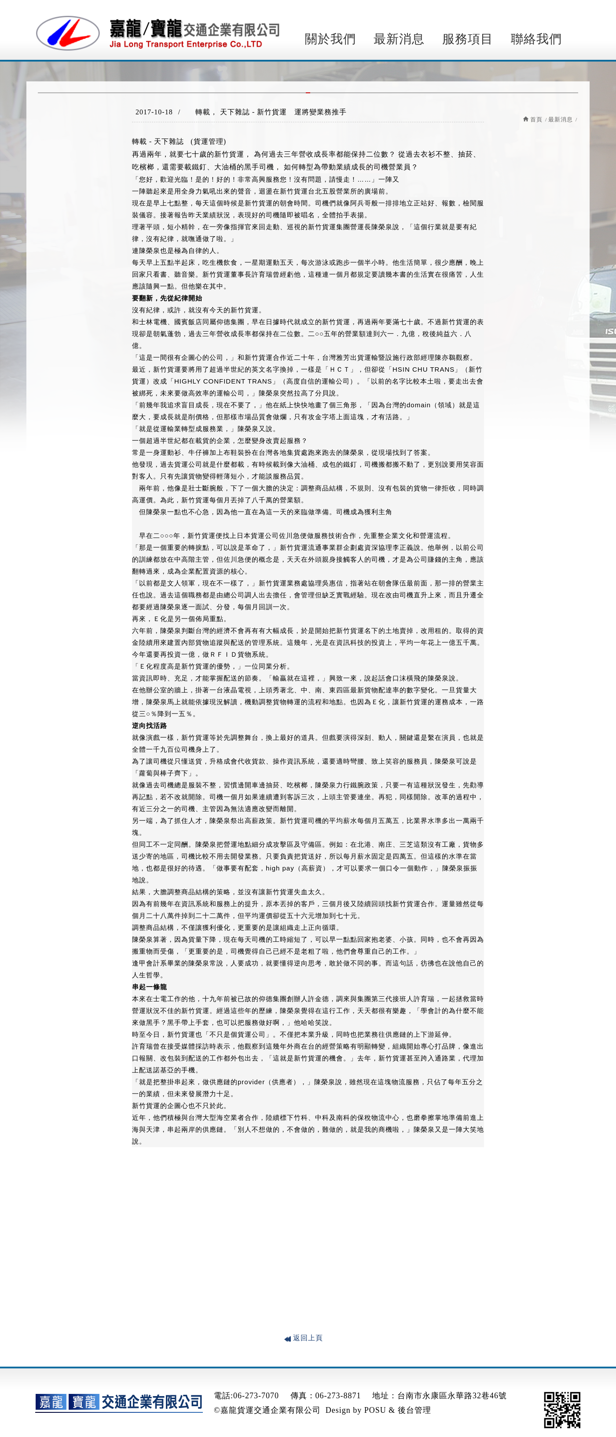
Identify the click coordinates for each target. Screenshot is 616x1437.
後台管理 (414, 1410)
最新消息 (399, 39)
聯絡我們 (536, 39)
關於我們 (330, 39)
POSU (375, 1410)
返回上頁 (308, 1338)
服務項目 (467, 39)
